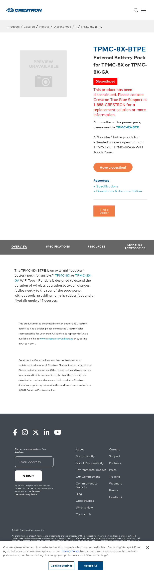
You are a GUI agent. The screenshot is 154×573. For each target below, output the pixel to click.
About (80, 449)
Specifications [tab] (58, 246)
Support (114, 456)
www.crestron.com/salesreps (56, 338)
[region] (77, 557)
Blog (79, 493)
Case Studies (85, 500)
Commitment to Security (86, 485)
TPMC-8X (62, 275)
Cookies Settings (61, 565)
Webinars (115, 483)
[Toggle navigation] (143, 10)
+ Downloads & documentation (117, 191)
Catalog (29, 26)
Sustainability (85, 456)
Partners (115, 463)
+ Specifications (105, 186)
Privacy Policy (70, 551)
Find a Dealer (104, 210)
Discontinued (62, 26)
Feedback (115, 497)
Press (113, 469)
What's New (84, 507)
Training (114, 476)
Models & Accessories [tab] (135, 246)
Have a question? (113, 167)
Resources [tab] (96, 246)
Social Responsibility (90, 463)
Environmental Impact (91, 469)
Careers (114, 449)
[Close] (147, 547)
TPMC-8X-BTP (127, 127)
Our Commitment (88, 476)
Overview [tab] (19, 246)
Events (113, 490)
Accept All (90, 565)
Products (14, 26)
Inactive (44, 26)
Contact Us (83, 514)
